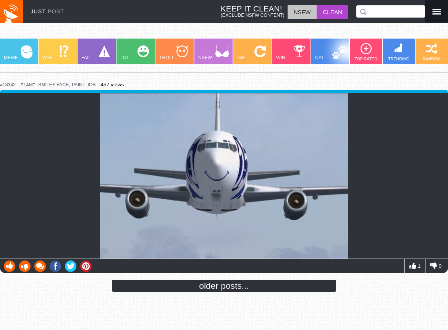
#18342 (8, 84)
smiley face (53, 84)
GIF (251, 52)
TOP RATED (365, 52)
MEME (18, 52)
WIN (290, 52)
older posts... (224, 286)
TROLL (173, 52)
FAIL (95, 52)
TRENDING (398, 51)
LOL (134, 52)
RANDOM (431, 52)
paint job (83, 84)
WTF (55, 52)
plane (28, 84)
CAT (331, 52)
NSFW (213, 52)
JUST (47, 11)
